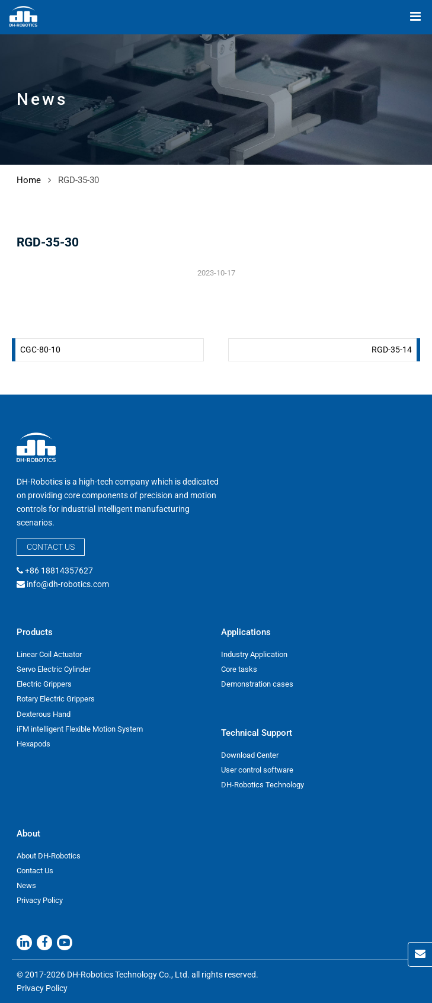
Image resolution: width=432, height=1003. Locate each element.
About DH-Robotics (49, 855)
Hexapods (33, 743)
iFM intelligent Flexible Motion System (80, 729)
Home (29, 180)
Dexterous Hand (44, 714)
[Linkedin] (24, 942)
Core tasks (239, 669)
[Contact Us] (420, 954)
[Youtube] (64, 942)
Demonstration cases (257, 684)
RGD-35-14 (392, 349)
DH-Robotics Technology (262, 784)
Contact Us (51, 547)
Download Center (250, 755)
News (26, 885)
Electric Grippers (44, 684)
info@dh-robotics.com (68, 584)
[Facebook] (44, 942)
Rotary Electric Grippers (56, 698)
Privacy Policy (40, 900)
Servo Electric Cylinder (54, 669)
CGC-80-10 (40, 349)
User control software (257, 769)
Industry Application (254, 654)
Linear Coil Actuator (49, 654)
